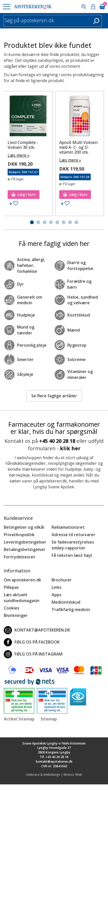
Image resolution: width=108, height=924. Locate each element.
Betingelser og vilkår (24, 527)
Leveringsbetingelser (25, 542)
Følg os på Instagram (33, 654)
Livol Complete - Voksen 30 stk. (23, 145)
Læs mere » (18, 155)
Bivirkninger (16, 615)
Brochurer (62, 580)
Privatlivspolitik (19, 534)
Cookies (11, 608)
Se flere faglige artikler (54, 396)
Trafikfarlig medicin (71, 609)
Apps (56, 595)
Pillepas (11, 587)
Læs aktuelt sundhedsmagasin (21, 597)
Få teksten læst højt (72, 555)
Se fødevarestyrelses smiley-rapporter (73, 545)
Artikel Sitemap (19, 719)
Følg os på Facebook (32, 642)
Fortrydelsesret (19, 557)
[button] (6, 6)
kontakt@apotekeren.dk (37, 630)
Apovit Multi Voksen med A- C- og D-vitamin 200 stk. (78, 147)
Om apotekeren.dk (22, 580)
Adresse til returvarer (73, 534)
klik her (70, 448)
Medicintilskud (66, 602)
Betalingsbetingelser (24, 549)
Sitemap (49, 719)
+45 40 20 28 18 (57, 440)
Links (56, 587)
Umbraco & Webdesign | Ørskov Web (54, 774)
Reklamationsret (68, 527)
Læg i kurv (23, 194)
